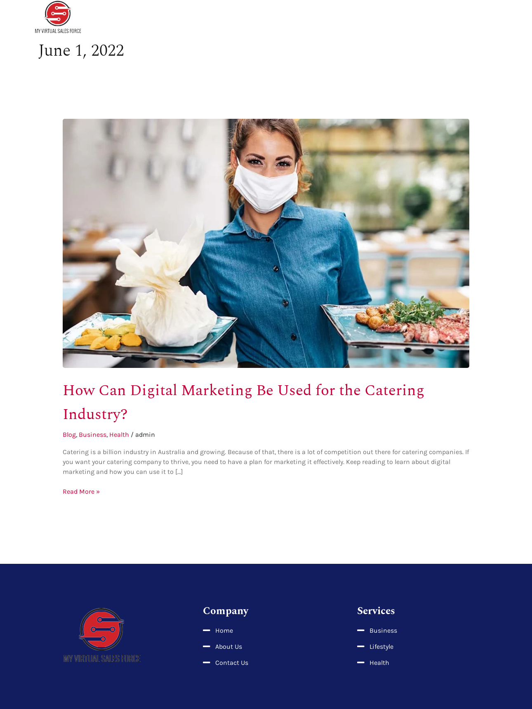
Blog (69, 434)
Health (373, 17)
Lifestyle (411, 17)
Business (452, 17)
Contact (492, 17)
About (339, 17)
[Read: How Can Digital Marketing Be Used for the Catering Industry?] (266, 243)
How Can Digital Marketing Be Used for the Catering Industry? (243, 401)
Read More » (81, 491)
